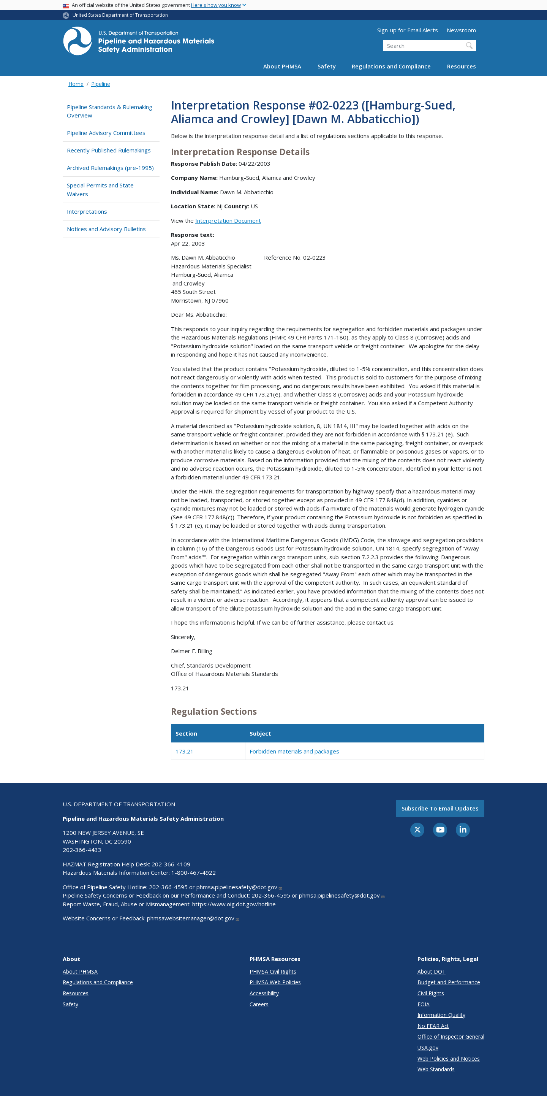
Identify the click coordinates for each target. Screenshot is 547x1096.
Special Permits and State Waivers (100, 189)
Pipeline (100, 83)
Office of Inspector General (450, 1036)
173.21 (184, 751)
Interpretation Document (228, 220)
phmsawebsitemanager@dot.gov (193, 918)
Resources (461, 66)
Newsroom (461, 30)
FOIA (423, 1004)
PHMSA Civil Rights (273, 971)
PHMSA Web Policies (275, 982)
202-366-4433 (82, 849)
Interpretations (87, 211)
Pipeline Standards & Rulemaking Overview (109, 111)
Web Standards (436, 1069)
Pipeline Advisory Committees (106, 132)
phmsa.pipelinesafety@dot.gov (239, 887)
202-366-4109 (171, 864)
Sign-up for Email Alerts (407, 30)
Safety (327, 66)
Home (76, 83)
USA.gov (427, 1047)
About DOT (431, 971)
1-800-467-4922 (193, 872)
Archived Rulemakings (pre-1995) (110, 167)
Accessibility (264, 993)
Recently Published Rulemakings (109, 150)
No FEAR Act (433, 1025)
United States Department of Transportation (120, 15)
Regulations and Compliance (391, 66)
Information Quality (441, 1014)
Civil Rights (430, 993)
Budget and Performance (448, 982)
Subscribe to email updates (440, 808)
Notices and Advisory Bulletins (106, 229)
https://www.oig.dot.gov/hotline (234, 904)
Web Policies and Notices (448, 1058)
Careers (259, 1004)
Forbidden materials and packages (294, 751)
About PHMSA (282, 66)
